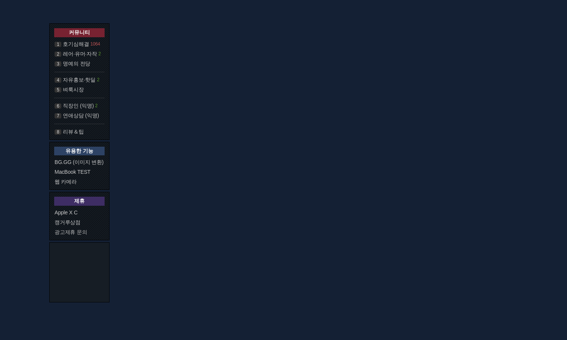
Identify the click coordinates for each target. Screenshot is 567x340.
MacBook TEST (72, 172)
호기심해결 (76, 44)
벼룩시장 (73, 90)
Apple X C (66, 212)
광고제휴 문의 (71, 232)
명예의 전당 (76, 64)
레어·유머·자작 (80, 54)
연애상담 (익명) (81, 115)
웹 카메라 (66, 182)
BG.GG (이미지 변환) (79, 162)
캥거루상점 (68, 222)
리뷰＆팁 (73, 132)
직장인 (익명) (78, 106)
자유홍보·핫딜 (79, 80)
